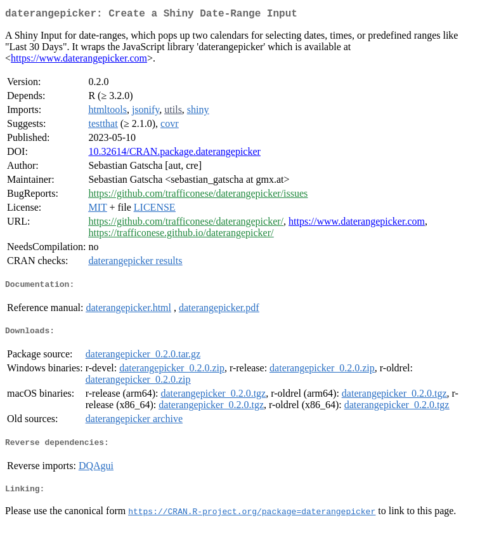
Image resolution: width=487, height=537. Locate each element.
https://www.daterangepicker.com (79, 60)
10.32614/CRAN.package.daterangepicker (174, 154)
